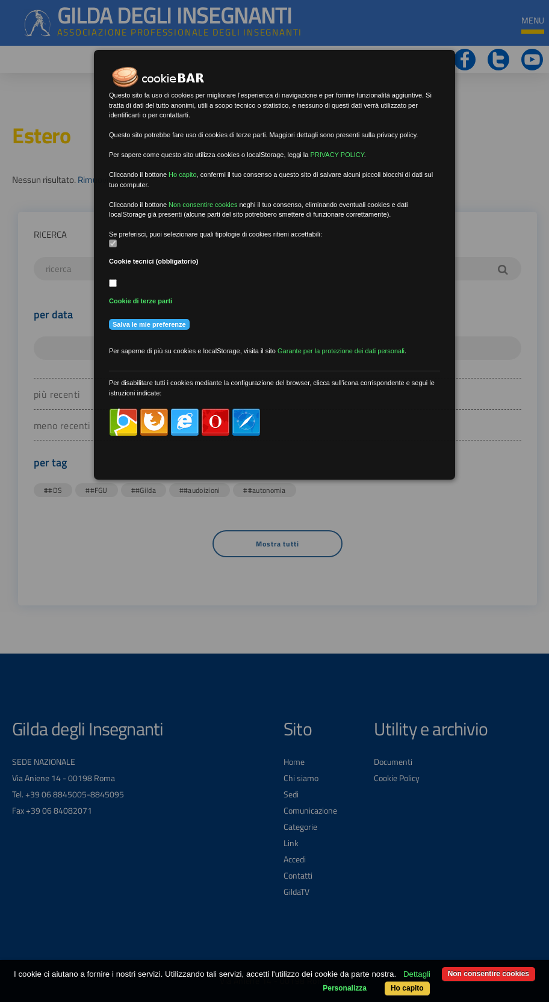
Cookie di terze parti (140, 301)
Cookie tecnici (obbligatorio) (154, 261)
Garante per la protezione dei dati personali (341, 350)
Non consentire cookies (488, 974)
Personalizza (345, 988)
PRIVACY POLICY (337, 154)
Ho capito (407, 988)
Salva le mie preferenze (149, 324)
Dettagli (416, 974)
